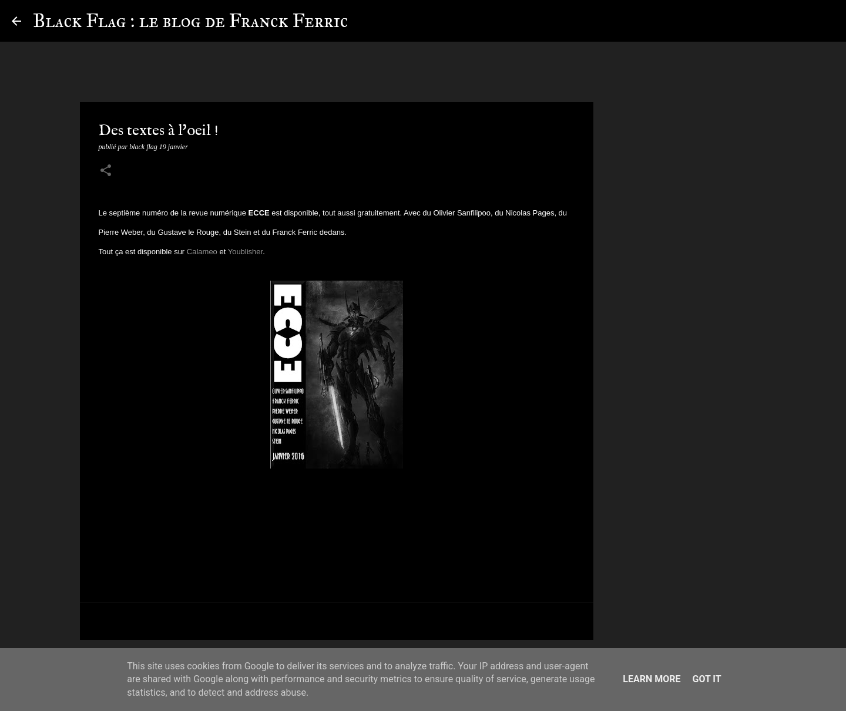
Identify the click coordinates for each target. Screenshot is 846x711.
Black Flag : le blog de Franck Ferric (190, 20)
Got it (706, 679)
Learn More (651, 679)
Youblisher (245, 251)
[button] (106, 171)
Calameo (203, 251)
